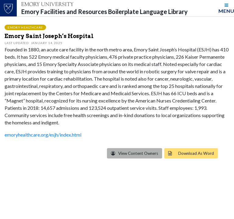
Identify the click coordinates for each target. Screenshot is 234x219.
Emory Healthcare (25, 27)
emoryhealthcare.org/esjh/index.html (43, 134)
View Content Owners (137, 153)
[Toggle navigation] (226, 8)
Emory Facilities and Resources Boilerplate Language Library (104, 12)
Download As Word (196, 153)
